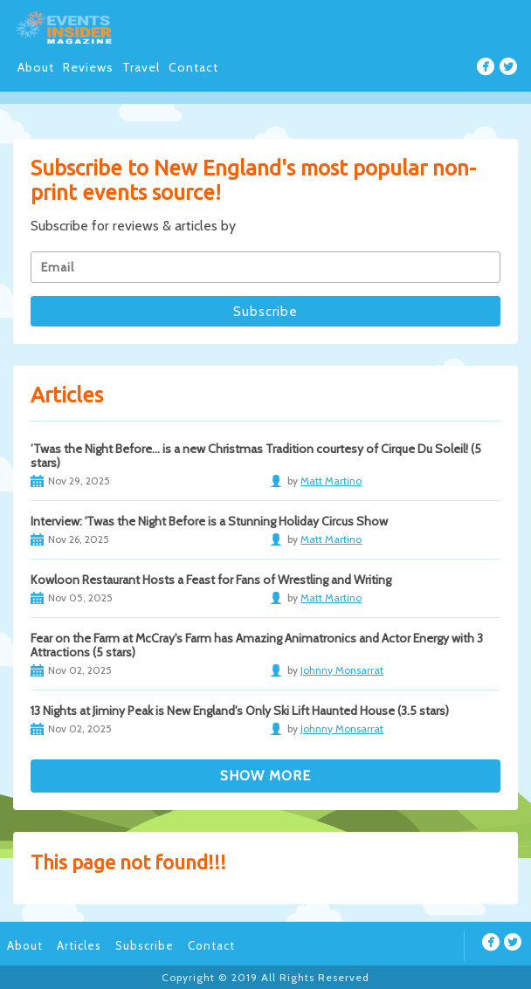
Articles (79, 945)
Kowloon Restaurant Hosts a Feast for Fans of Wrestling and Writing (211, 579)
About (35, 67)
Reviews (88, 67)
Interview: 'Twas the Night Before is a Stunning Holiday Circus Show (209, 521)
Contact (193, 67)
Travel (141, 67)
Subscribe (144, 945)
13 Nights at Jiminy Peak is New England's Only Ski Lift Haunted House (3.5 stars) (240, 710)
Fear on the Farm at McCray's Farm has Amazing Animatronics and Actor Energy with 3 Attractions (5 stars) (257, 645)
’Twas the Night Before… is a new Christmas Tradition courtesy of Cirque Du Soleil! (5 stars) (256, 455)
